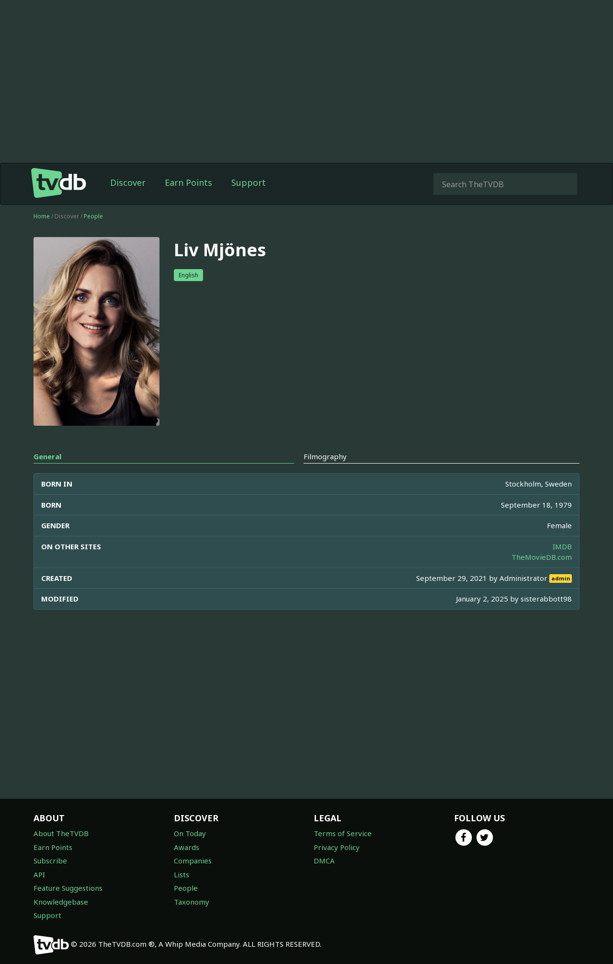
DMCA (324, 860)
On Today (190, 833)
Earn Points (188, 182)
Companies (193, 860)
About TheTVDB (61, 833)
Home (42, 216)
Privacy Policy (337, 847)
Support (248, 182)
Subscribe (50, 860)
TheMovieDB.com (541, 557)
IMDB (562, 546)
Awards (186, 847)
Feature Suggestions (68, 888)
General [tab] (47, 456)
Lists (181, 874)
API (39, 874)
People (93, 216)
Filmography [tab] (325, 456)
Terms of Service (343, 833)
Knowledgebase (61, 902)
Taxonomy (191, 902)
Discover (128, 182)
